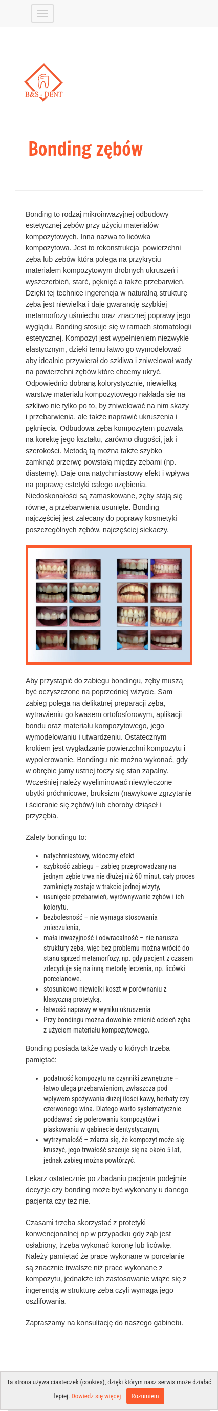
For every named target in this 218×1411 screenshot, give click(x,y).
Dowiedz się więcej (96, 1396)
